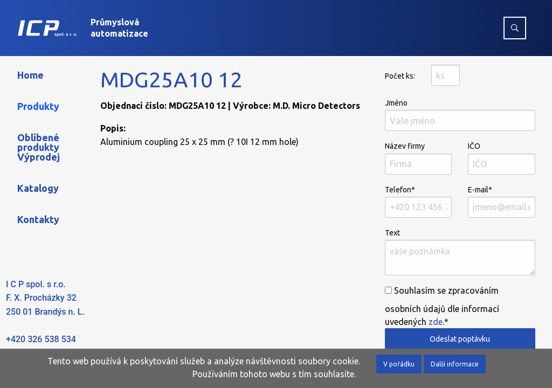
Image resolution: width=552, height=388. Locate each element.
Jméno (460, 115)
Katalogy (38, 188)
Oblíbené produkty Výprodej (38, 147)
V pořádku (399, 364)
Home (30, 75)
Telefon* (418, 201)
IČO (501, 158)
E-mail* (501, 201)
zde (436, 322)
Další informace (455, 364)
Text (460, 251)
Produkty (38, 106)
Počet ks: (400, 76)
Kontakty (38, 219)
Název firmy (418, 158)
